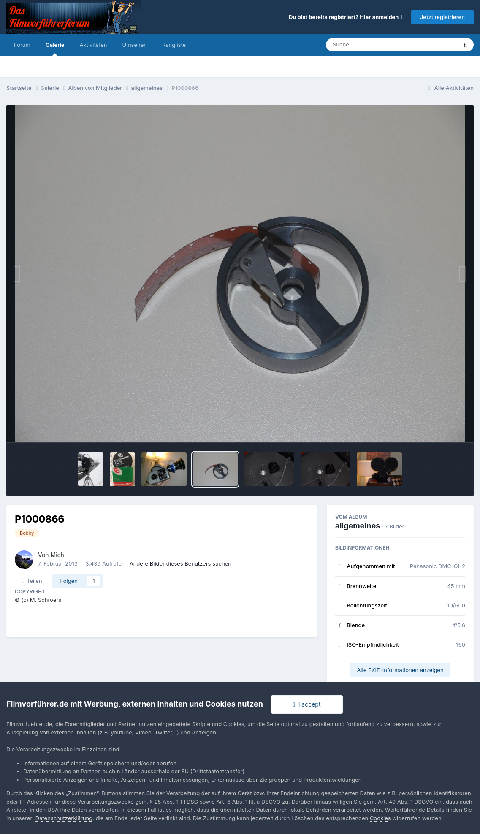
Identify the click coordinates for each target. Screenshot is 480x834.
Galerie (55, 48)
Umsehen (134, 44)
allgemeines (357, 525)
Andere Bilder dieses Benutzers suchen (180, 563)
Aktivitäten (93, 44)
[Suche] (374, 44)
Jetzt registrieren (442, 17)
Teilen (32, 580)
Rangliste (174, 44)
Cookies (380, 818)
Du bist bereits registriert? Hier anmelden (346, 17)
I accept (307, 704)
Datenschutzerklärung (63, 818)
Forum (22, 44)
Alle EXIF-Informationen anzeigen (400, 669)
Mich (57, 554)
